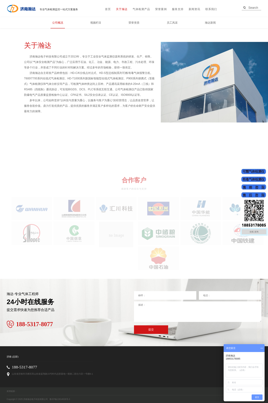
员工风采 (172, 22)
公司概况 (57, 22)
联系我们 (211, 9)
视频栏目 (95, 22)
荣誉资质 (134, 22)
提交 (151, 329)
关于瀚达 (122, 9)
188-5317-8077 (24, 367)
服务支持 (178, 9)
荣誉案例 (161, 9)
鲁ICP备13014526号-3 (60, 399)
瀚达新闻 (210, 22)
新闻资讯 (194, 9)
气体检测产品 (141, 9)
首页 (108, 9)
